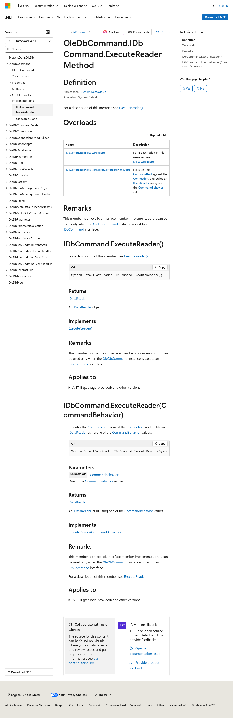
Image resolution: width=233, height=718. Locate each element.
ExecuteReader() (131, 107)
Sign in (223, 6)
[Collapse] (48, 32)
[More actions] (169, 32)
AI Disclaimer (13, 705)
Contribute (76, 705)
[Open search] (213, 6)
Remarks (187, 51)
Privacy (93, 705)
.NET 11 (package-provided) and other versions (106, 387)
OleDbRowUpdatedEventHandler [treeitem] (30, 251)
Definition (188, 40)
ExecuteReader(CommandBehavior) (95, 532)
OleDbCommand (105, 224)
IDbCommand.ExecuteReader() (85, 152)
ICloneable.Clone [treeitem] (26, 119)
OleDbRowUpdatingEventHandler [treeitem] (30, 264)
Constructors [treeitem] (20, 76)
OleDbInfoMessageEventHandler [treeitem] (30, 194)
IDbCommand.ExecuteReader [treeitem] (25, 110)
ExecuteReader (135, 576)
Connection (140, 178)
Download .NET (215, 17)
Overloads (188, 45)
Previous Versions (38, 705)
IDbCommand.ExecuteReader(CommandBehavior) (97, 170)
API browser (80, 32)
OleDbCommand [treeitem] (23, 70)
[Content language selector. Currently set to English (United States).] (24, 694)
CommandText (142, 174)
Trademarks (176, 705)
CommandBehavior (150, 187)
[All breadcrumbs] (67, 32)
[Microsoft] (8, 6)
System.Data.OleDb (93, 92)
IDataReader (141, 183)
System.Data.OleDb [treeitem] (21, 57)
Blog (58, 705)
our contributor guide (84, 660)
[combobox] (29, 40)
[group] (119, 451)
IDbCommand (73, 229)
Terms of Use (155, 705)
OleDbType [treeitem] (16, 282)
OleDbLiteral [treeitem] (17, 201)
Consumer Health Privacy (122, 705)
